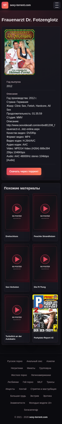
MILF (39, 382)
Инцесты (10, 389)
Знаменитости (17, 403)
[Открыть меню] (56, 5)
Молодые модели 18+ (40, 403)
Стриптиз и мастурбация (43, 389)
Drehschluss (12, 236)
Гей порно (28, 382)
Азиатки (50, 361)
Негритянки (17, 368)
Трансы (50, 382)
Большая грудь (18, 396)
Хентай (22, 389)
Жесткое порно (19, 375)
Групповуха (45, 368)
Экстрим (34, 396)
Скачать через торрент (23, 171)
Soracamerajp (31, 409)
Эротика (47, 396)
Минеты (31, 368)
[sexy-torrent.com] (16, 5)
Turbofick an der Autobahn (14, 337)
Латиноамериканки (41, 375)
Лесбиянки (13, 382)
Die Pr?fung (40, 287)
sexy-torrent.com (38, 417)
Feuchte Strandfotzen (44, 236)
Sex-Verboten (12, 287)
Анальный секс (34, 361)
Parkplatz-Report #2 (44, 337)
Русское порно (15, 361)
